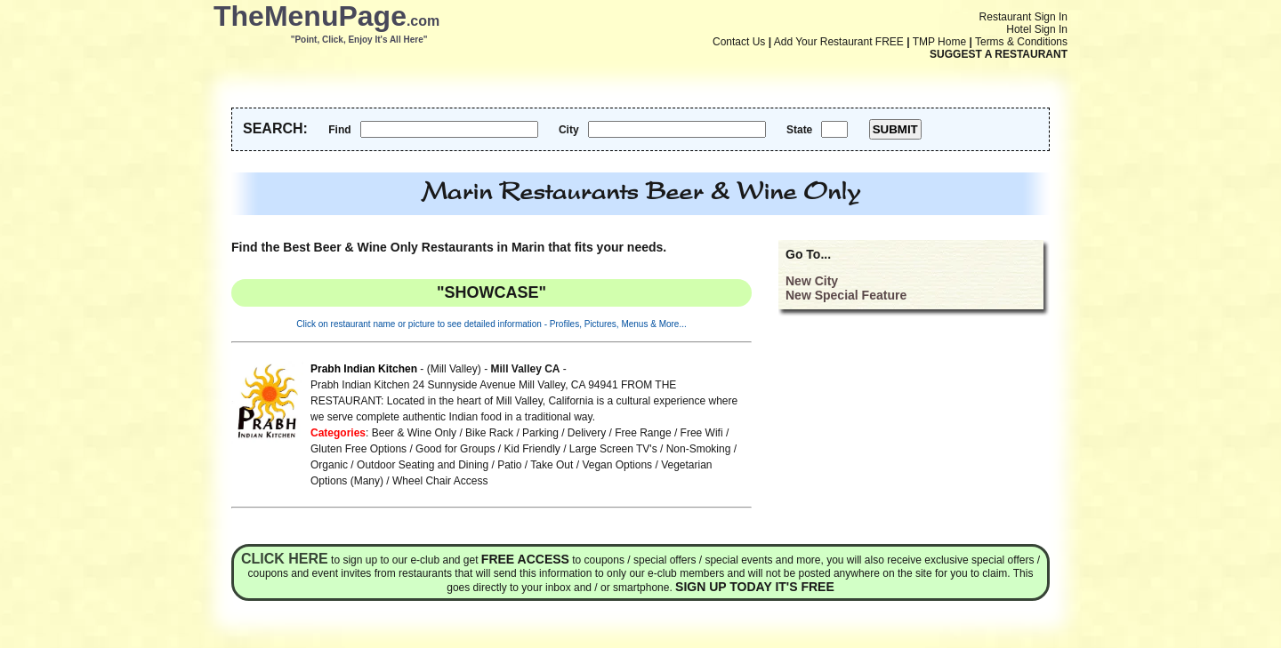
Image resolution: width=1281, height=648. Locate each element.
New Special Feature (846, 295)
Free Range (643, 433)
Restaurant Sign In (1023, 17)
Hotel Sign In (1037, 29)
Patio (509, 465)
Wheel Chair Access (439, 481)
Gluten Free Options (358, 449)
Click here (284, 558)
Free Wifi (702, 433)
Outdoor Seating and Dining (422, 465)
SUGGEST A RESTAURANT (999, 54)
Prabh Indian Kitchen (363, 369)
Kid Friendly (532, 449)
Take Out (551, 465)
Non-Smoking (698, 449)
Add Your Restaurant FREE (839, 42)
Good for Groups (455, 449)
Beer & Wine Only (414, 433)
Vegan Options (617, 465)
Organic (329, 465)
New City (812, 281)
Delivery (587, 433)
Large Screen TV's (613, 449)
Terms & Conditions (1021, 42)
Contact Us (739, 42)
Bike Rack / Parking (512, 433)
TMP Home (939, 42)
